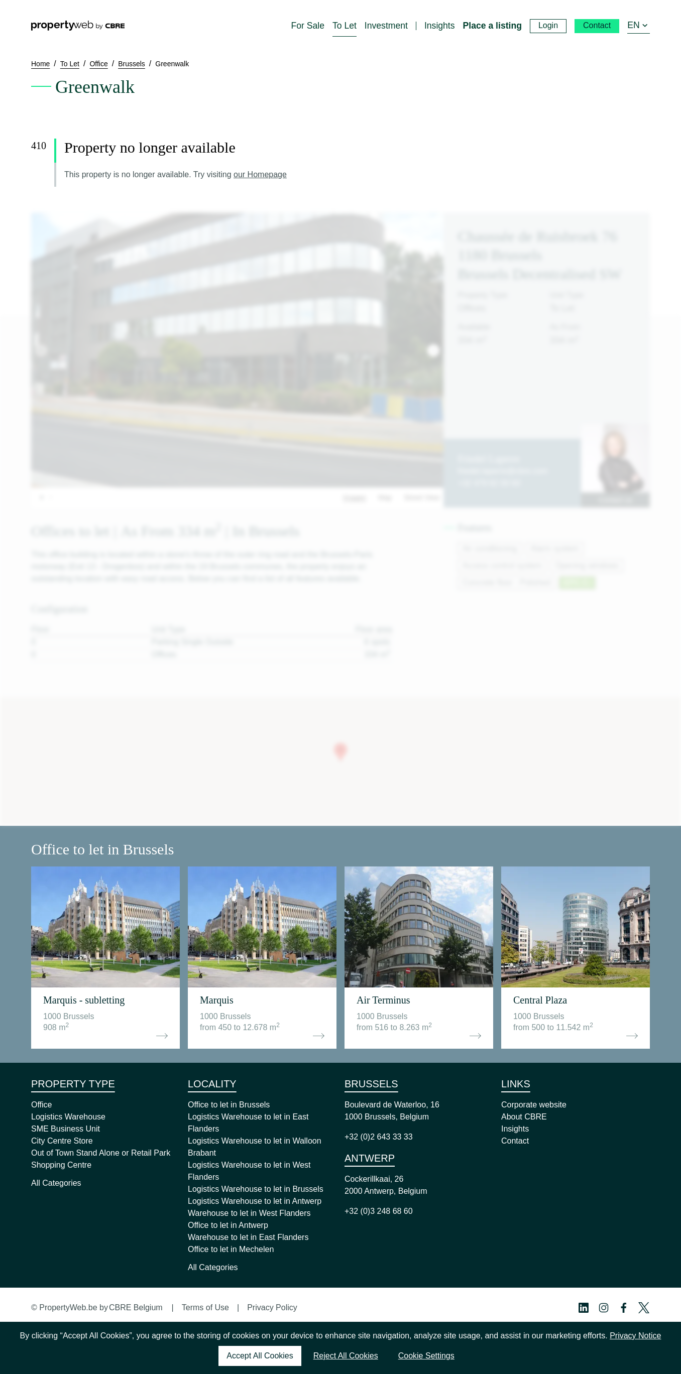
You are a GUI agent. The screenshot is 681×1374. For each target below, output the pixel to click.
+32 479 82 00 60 (489, 483)
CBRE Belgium (136, 1307)
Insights (515, 1129)
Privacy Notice (635, 1335)
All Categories (56, 1183)
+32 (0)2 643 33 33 (379, 1137)
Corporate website (533, 1104)
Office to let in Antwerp (228, 1225)
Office (41, 1104)
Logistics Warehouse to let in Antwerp (254, 1201)
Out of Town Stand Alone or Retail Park (100, 1153)
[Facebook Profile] (624, 1308)
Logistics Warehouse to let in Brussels (255, 1189)
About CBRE (524, 1116)
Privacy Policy (272, 1307)
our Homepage (260, 174)
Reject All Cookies (345, 1355)
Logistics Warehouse (68, 1116)
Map (385, 497)
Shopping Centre (61, 1165)
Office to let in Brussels (229, 1104)
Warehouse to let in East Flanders (248, 1237)
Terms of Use (205, 1307)
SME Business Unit (65, 1129)
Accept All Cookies (259, 1355)
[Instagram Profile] (604, 1308)
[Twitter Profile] (644, 1308)
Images (354, 497)
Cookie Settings (426, 1355)
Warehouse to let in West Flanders (249, 1213)
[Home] (78, 26)
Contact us (615, 500)
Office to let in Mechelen (231, 1249)
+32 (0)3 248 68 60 (379, 1211)
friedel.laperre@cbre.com (503, 471)
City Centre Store (62, 1141)
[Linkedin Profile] (584, 1308)
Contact (515, 1141)
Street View (421, 497)
